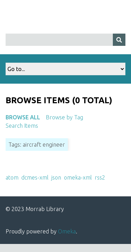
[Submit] (119, 40)
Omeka (67, 231)
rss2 (100, 177)
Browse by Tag (64, 117)
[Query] (65, 40)
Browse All (23, 117)
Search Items (22, 125)
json (56, 177)
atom (12, 177)
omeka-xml (78, 177)
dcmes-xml (35, 177)
